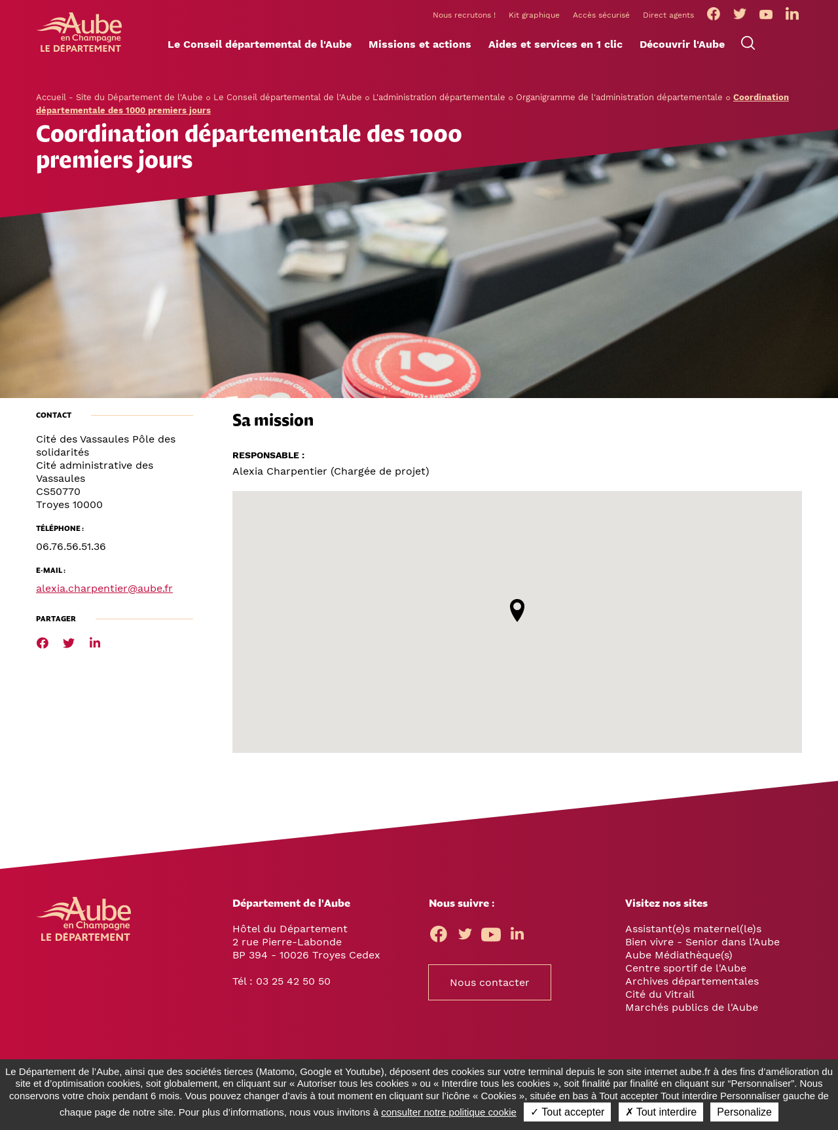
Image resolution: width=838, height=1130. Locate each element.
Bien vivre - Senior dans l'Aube (702, 963)
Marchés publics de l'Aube (691, 1028)
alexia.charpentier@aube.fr (104, 609)
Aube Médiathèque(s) (679, 976)
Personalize (744, 1112)
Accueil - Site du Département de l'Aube (119, 118)
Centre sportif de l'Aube (685, 989)
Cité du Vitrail (660, 1015)
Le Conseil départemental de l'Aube (287, 118)
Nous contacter (490, 1003)
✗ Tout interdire (661, 1112)
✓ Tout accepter (567, 1112)
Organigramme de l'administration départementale (619, 118)
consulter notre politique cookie (449, 1112)
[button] (259, 66)
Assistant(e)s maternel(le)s (693, 949)
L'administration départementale (439, 118)
